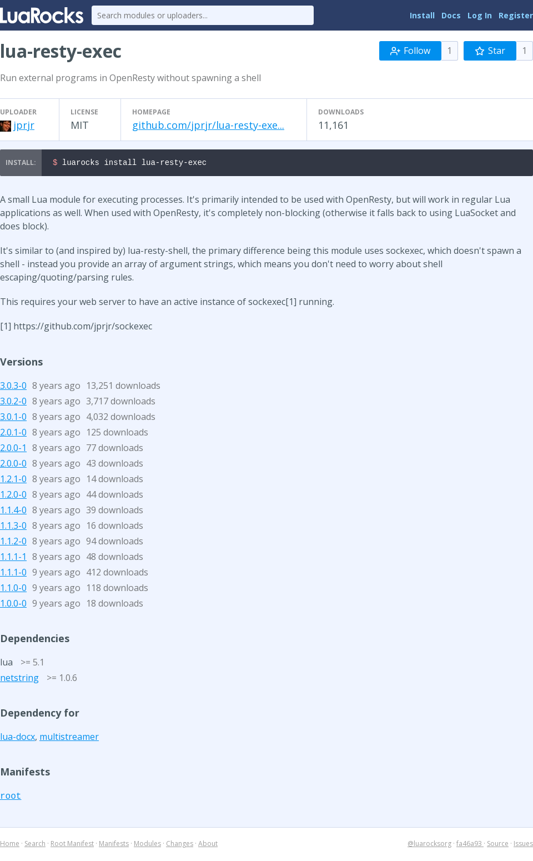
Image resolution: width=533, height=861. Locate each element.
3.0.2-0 (13, 403)
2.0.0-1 (13, 449)
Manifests (114, 845)
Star (490, 50)
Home (9, 845)
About (208, 845)
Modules (147, 845)
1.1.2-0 (13, 543)
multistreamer (69, 738)
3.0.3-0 (13, 387)
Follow (410, 50)
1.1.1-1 (13, 558)
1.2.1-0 (13, 480)
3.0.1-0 (13, 418)
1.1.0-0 (13, 589)
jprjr (23, 125)
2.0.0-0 (13, 465)
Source (498, 845)
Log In (479, 15)
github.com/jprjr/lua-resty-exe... (208, 125)
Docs (451, 15)
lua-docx (17, 738)
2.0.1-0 (13, 434)
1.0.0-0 (13, 605)
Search (35, 845)
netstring (19, 679)
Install (422, 15)
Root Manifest (72, 845)
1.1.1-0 (13, 574)
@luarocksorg (429, 845)
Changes (179, 845)
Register (516, 15)
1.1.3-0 (13, 527)
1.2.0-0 (13, 496)
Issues (523, 845)
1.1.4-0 (13, 511)
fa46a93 (470, 845)
